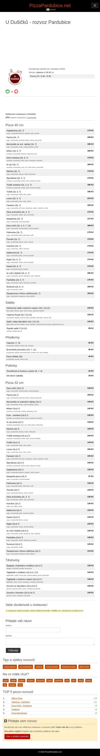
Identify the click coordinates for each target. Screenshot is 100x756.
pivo (73, 680)
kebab (88, 680)
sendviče (58, 680)
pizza (6, 680)
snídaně (39, 667)
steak (81, 680)
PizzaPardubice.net (50, 5)
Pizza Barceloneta (19, 713)
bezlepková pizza (69, 667)
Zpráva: (8, 636)
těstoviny (40, 680)
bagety (21, 680)
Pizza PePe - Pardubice (21, 706)
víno (20, 685)
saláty (13, 680)
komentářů (31, 118)
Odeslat (13, 650)
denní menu (84, 667)
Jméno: (8, 625)
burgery (31, 680)
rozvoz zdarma (10, 667)
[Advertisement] (50, 45)
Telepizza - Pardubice (20, 702)
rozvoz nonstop (52, 667)
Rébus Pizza (16, 698)
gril (5, 685)
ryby (67, 680)
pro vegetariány (26, 667)
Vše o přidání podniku (17, 736)
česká (49, 680)
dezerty (12, 685)
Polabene (15, 709)
